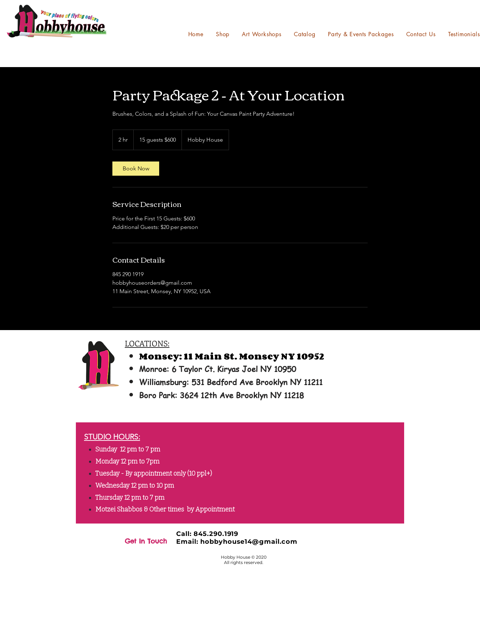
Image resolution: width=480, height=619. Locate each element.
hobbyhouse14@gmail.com (248, 542)
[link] (135, 168)
